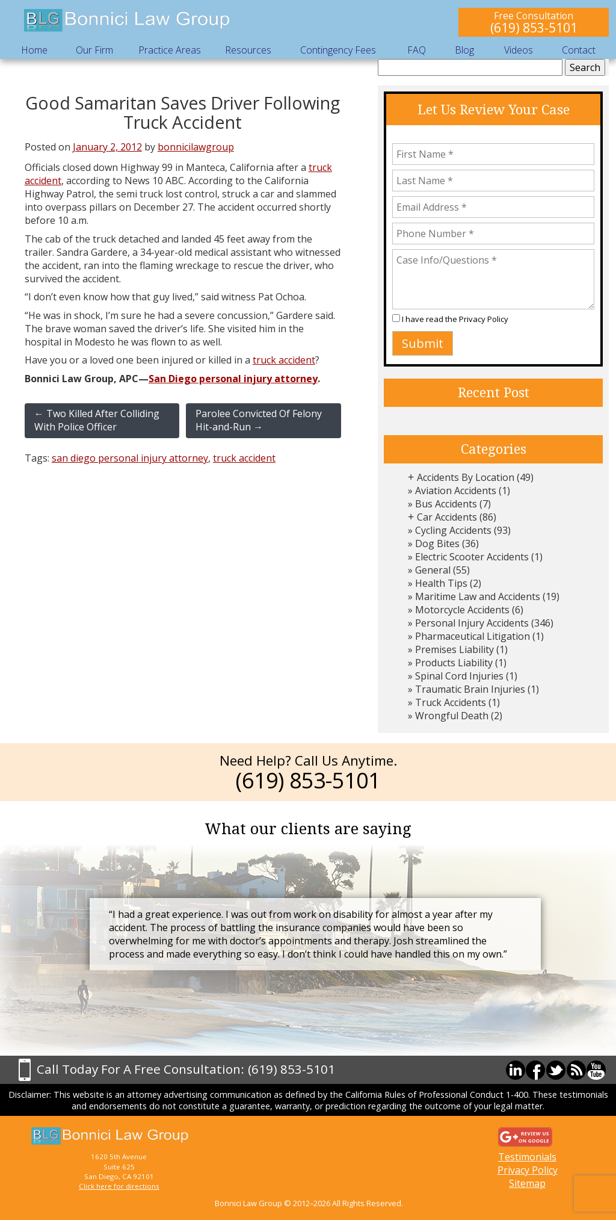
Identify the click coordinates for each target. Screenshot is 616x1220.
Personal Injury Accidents (472, 623)
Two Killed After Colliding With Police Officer (96, 420)
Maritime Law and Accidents (477, 596)
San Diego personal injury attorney (233, 378)
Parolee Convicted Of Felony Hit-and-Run (259, 420)
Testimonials (527, 1156)
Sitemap (527, 1183)
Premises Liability (454, 649)
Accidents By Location (465, 477)
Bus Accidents (446, 503)
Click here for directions (119, 1186)
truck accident (284, 360)
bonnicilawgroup (196, 146)
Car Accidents (447, 517)
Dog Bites (437, 543)
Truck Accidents (450, 702)
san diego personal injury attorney (130, 458)
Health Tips (441, 583)
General (433, 570)
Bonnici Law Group (127, 21)
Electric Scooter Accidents (472, 556)
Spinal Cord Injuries (459, 676)
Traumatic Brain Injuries (470, 689)
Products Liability (454, 662)
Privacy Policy (483, 319)
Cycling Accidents (453, 530)
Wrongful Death (451, 715)
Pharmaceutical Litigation (472, 636)
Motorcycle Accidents (462, 609)
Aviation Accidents (455, 490)
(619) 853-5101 (534, 27)
